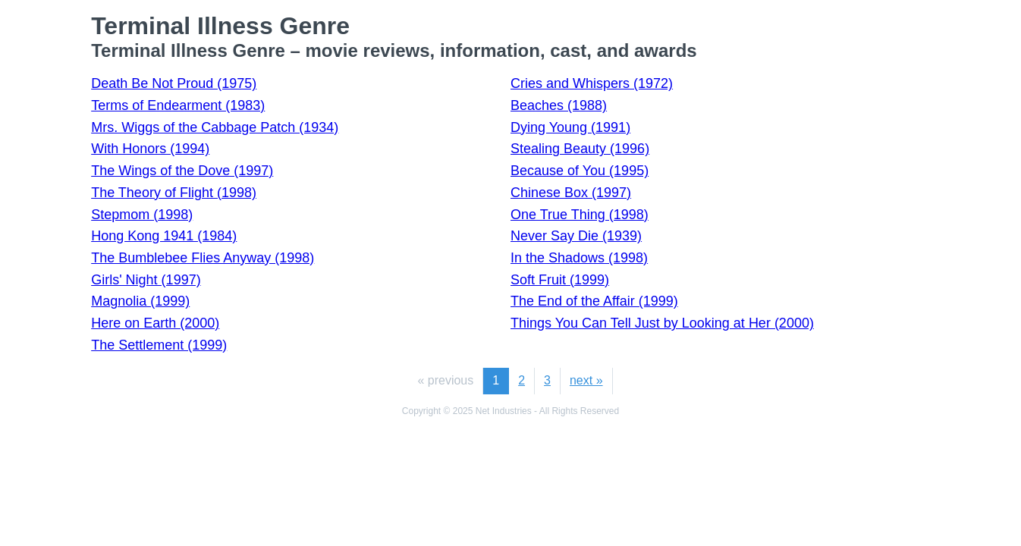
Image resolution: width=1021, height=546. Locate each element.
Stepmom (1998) (142, 214)
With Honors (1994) (150, 148)
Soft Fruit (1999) (559, 279)
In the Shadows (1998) (579, 257)
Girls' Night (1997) (145, 279)
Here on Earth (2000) (155, 323)
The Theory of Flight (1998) (173, 192)
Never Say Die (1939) (576, 235)
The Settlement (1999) (159, 345)
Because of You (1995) (579, 170)
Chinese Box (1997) (570, 192)
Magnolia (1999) (140, 301)
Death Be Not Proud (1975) (173, 83)
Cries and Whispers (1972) (591, 83)
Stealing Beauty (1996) (579, 148)
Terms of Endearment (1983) (178, 105)
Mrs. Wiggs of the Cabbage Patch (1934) (214, 127)
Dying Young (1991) (570, 127)
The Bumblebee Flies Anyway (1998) (202, 257)
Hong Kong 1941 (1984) (164, 235)
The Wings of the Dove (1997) (182, 170)
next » (586, 380)
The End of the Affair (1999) (594, 301)
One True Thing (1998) (579, 214)
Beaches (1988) (558, 105)
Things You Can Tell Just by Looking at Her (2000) (662, 323)
